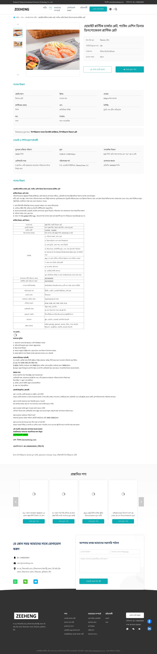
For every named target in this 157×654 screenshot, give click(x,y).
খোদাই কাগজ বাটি (30, 17)
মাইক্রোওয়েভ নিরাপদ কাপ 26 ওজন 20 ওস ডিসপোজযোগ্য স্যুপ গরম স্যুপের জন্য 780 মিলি (123, 515)
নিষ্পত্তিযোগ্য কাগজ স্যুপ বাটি (27, 455)
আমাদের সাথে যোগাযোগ (92, 634)
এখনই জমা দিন (93, 581)
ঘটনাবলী (83, 8)
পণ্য (50, 8)
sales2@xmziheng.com (25, 563)
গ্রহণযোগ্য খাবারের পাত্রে (47, 455)
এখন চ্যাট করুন (98, 9)
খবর (106, 622)
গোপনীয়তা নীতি (41, 651)
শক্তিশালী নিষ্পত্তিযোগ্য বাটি (67, 455)
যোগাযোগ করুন (71, 9)
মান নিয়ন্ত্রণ (91, 626)
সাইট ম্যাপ (91, 630)
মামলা (107, 618)
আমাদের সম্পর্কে (57, 9)
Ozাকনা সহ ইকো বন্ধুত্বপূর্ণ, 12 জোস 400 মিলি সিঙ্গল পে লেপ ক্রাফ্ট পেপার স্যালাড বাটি (34, 515)
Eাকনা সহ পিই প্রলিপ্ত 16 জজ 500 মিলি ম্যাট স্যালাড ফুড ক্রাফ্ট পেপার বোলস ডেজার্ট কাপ (63, 515)
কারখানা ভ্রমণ (92, 622)
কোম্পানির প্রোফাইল (94, 618)
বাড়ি (45, 8)
